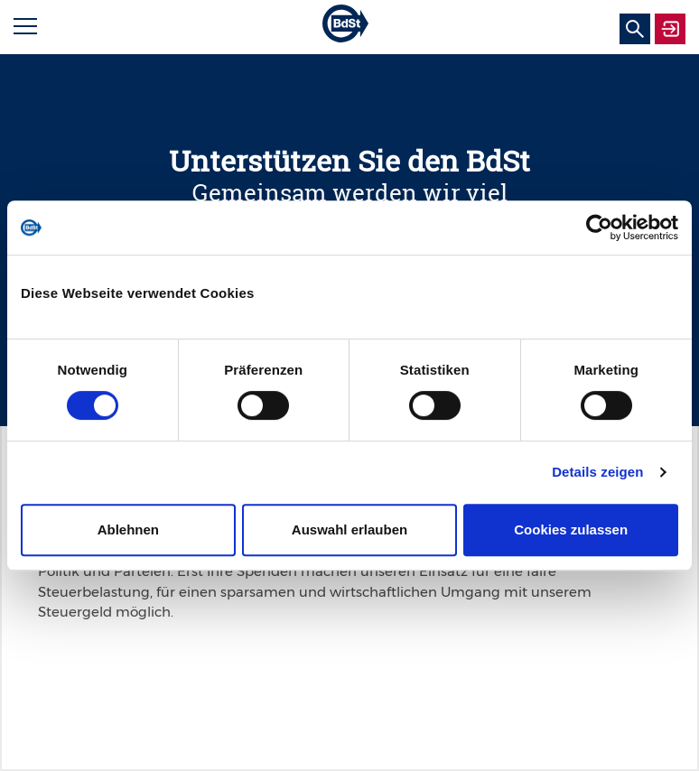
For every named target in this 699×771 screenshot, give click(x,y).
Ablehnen (128, 529)
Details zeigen (597, 471)
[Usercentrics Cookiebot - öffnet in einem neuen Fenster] (599, 227)
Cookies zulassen (571, 529)
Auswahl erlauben (349, 529)
